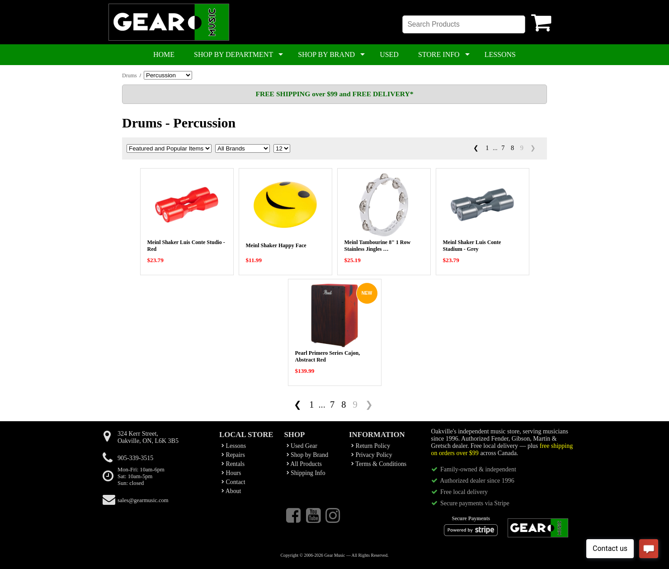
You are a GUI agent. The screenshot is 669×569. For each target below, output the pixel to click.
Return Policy (370, 445)
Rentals (233, 464)
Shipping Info (306, 473)
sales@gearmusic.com (143, 500)
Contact (233, 482)
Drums (129, 75)
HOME (163, 54)
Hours (231, 473)
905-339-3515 (135, 458)
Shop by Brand (308, 454)
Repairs (233, 454)
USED (389, 54)
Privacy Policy (371, 454)
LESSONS (500, 54)
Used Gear (302, 445)
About (231, 491)
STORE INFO (439, 54)
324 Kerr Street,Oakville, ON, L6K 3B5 (148, 437)
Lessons (233, 445)
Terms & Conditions (378, 464)
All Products (304, 464)
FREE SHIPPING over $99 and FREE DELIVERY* (334, 94)
